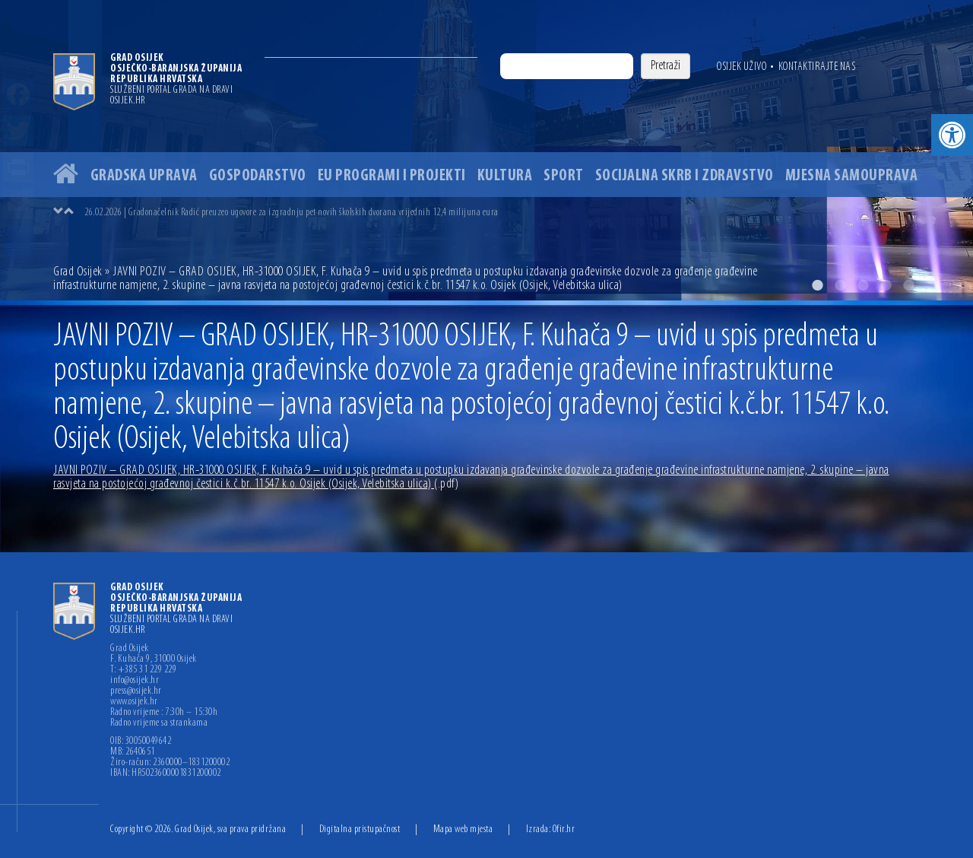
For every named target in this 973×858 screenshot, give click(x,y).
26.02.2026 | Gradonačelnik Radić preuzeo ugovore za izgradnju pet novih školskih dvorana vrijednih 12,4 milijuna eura (291, 212)
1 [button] (817, 285)
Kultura (505, 176)
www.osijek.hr (134, 702)
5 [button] (908, 285)
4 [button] (885, 285)
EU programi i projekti (392, 176)
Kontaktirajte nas (817, 67)
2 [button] (840, 285)
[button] (952, 135)
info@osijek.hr (134, 680)
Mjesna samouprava (851, 176)
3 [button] (862, 285)
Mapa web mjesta (463, 829)
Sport (564, 176)
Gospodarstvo (257, 176)
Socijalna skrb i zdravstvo (684, 176)
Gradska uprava (144, 176)
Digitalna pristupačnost (360, 829)
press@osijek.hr (136, 691)
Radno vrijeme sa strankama (159, 723)
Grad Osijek (79, 272)
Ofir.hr (564, 829)
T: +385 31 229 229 (143, 670)
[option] (486, 150)
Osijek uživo (741, 67)
